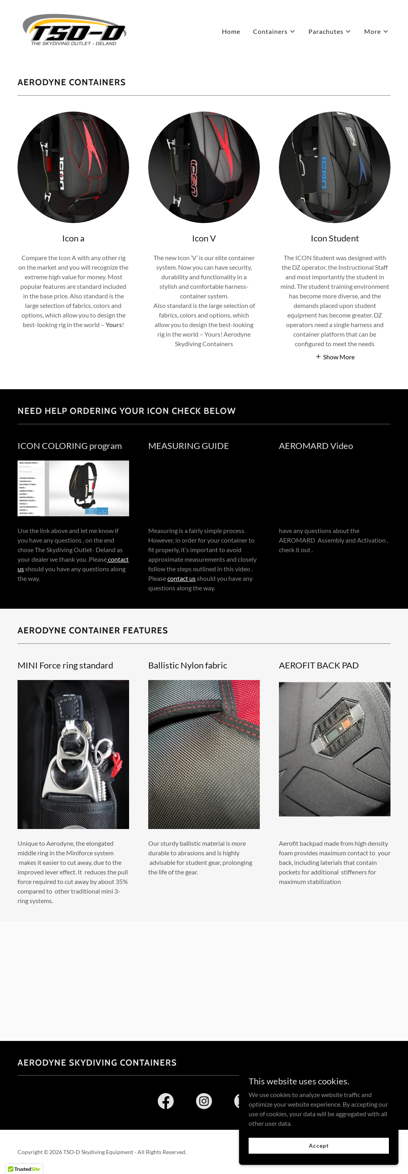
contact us (181, 578)
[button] (274, 31)
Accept (318, 1145)
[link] (74, 29)
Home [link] (231, 31)
